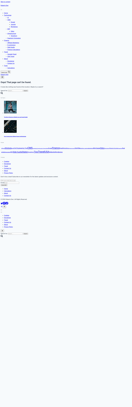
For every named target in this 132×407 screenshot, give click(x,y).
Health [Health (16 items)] (62, 148)
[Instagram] (4, 204)
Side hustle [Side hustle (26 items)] (17, 152)
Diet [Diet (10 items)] (47, 148)
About (6, 170)
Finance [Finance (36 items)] (56, 148)
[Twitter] (2, 204)
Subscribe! (4, 185)
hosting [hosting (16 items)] (66, 148)
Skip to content (5, 2)
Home (6, 189)
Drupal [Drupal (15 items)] (50, 148)
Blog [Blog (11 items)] (12, 148)
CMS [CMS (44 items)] (30, 148)
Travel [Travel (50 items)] (41, 151)
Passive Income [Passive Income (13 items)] (113, 148)
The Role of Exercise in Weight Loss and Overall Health (16, 117)
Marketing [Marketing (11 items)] (90, 148)
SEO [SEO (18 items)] (11, 152)
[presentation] (67, 107)
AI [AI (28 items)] (5, 148)
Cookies (6, 161)
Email (10, 183)
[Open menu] (2, 77)
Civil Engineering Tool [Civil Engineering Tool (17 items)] (21, 148)
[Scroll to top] (2, 207)
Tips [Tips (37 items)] (36, 152)
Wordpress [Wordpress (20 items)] (59, 152)
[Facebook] (7, 204)
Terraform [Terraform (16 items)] (31, 152)
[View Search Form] (6, 72)
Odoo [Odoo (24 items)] (102, 148)
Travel (6, 166)
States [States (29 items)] (25, 152)
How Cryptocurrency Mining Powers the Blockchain (15, 136)
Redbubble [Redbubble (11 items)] (7, 152)
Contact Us (7, 168)
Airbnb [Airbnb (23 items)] (8, 148)
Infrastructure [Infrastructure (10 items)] (71, 148)
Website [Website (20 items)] (52, 152)
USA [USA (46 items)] (47, 151)
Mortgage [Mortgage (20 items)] (96, 148)
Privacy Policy (8, 173)
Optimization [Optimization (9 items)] (106, 148)
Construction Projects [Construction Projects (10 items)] (41, 148)
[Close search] (2, 230)
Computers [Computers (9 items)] (34, 148)
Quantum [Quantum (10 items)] (120, 148)
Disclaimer (7, 164)
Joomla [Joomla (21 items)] (77, 148)
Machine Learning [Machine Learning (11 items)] (84, 148)
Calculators (7, 191)
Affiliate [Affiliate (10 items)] (3, 148)
